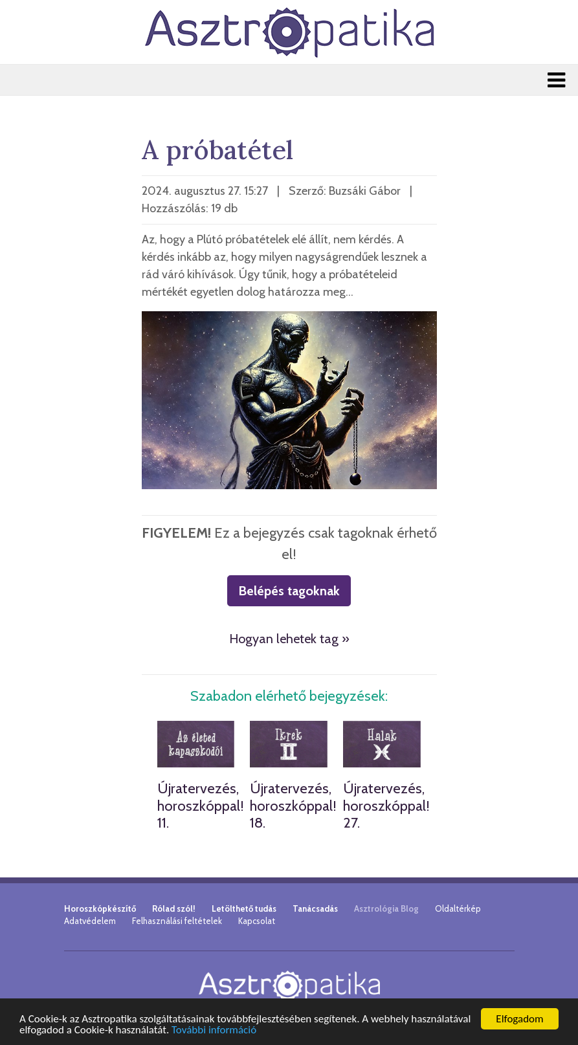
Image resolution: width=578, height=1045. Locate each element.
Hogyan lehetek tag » (289, 638)
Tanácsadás (315, 908)
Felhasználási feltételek (177, 921)
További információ (214, 1030)
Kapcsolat (256, 921)
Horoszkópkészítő (100, 908)
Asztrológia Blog (386, 908)
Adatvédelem (90, 921)
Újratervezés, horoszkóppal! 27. (386, 805)
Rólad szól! (173, 908)
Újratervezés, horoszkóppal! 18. (293, 805)
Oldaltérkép (458, 908)
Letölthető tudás (244, 908)
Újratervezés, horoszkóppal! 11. (200, 805)
